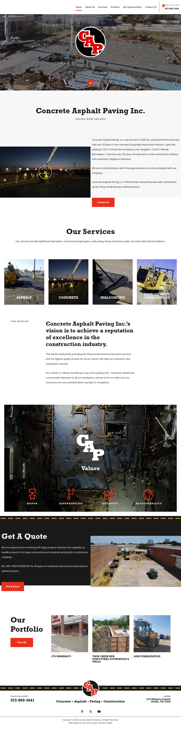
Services (99, 7)
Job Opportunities (129, 7)
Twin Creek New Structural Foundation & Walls (110, 666)
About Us (87, 7)
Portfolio (112, 7)
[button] (45, 173)
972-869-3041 (169, 8)
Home (76, 7)
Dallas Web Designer (89, 729)
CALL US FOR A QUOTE (169, 5)
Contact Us (147, 7)
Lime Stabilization (148, 663)
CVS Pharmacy (62, 663)
